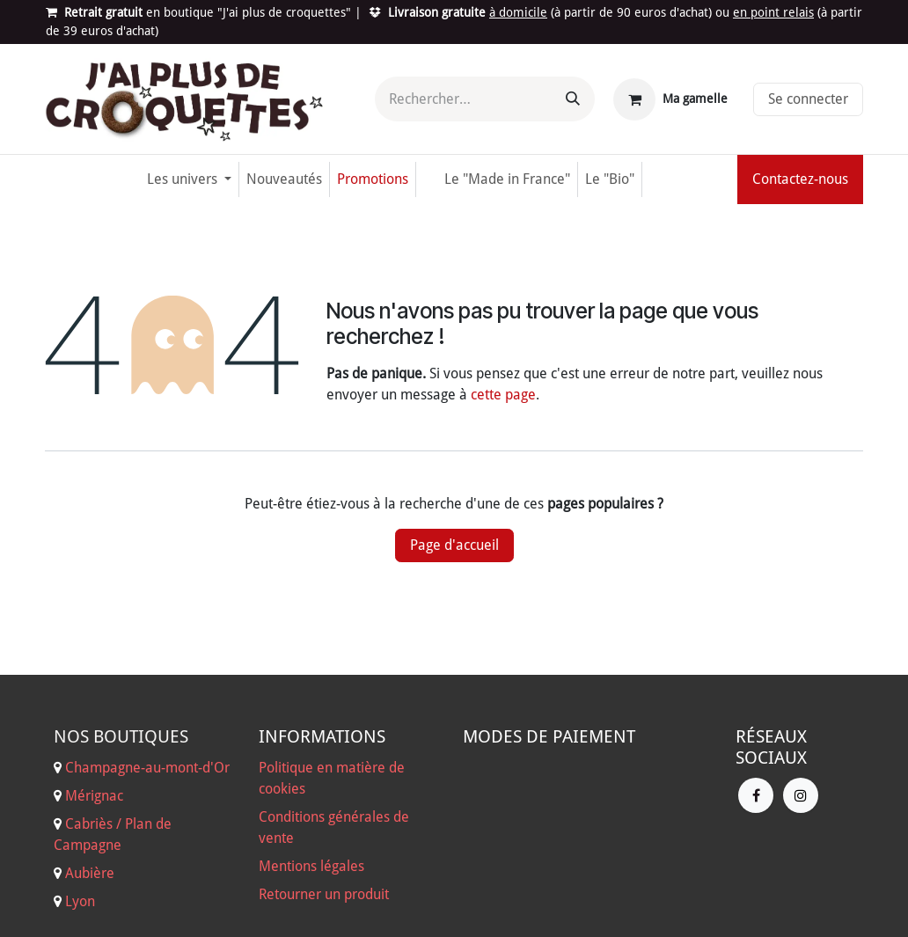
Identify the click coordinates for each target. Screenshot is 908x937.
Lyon (80, 901)
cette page (503, 394)
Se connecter (808, 99)
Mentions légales (311, 866)
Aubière (89, 873)
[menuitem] (189, 179)
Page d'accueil (454, 545)
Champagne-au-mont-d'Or (147, 767)
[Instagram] (800, 795)
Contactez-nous (800, 179)
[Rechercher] (573, 99)
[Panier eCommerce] (670, 99)
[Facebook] (755, 795)
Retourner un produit (324, 894)
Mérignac (92, 795)
